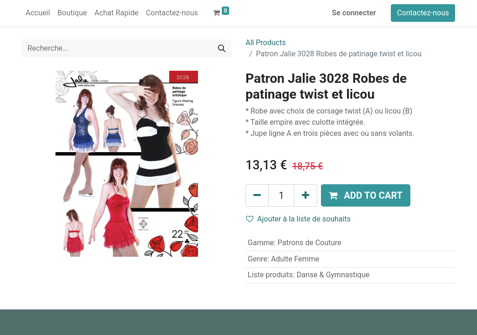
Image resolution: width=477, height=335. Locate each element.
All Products (265, 42)
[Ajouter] (305, 195)
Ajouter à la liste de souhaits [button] (298, 218)
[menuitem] (38, 13)
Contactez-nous (423, 12)
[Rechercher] (222, 48)
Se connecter (354, 12)
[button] (365, 195)
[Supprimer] (257, 195)
